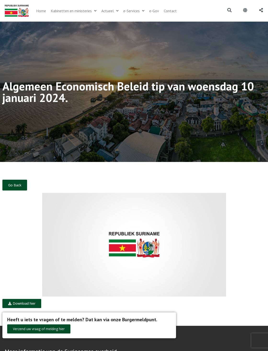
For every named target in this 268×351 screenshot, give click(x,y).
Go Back (14, 185)
